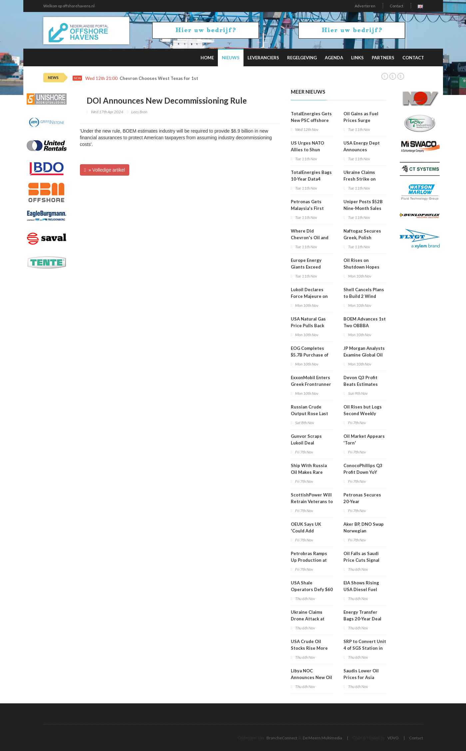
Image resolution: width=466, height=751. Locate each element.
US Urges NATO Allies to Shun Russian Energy (307, 149)
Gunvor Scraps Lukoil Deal (306, 439)
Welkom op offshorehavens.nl (69, 6)
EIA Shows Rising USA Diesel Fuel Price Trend (361, 589)
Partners (383, 57)
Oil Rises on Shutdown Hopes (361, 264)
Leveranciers (263, 57)
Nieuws (230, 57)
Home (207, 57)
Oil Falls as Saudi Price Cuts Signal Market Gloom (361, 560)
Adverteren (365, 6)
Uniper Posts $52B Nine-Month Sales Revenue (363, 208)
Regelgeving (302, 57)
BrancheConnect (281, 737)
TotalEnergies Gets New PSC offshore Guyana (311, 120)
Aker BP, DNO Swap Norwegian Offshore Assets (363, 530)
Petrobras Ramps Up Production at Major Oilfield (309, 560)
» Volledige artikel (104, 170)
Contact (396, 6)
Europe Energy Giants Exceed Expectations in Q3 (311, 267)
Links (357, 57)
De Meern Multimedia (322, 737)
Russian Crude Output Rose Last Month (309, 413)
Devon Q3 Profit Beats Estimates (360, 381)
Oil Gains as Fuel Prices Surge (360, 117)
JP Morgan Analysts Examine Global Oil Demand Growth (364, 355)
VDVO (393, 737)
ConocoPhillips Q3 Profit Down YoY (362, 469)
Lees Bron (139, 111)
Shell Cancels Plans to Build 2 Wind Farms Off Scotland (363, 296)
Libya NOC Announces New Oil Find (311, 677)
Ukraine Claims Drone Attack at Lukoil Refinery (307, 618)
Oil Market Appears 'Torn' (364, 439)
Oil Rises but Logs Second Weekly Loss (362, 413)
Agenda (334, 57)
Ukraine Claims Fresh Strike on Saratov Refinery (361, 179)
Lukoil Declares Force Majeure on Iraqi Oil (309, 296)
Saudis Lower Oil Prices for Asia (361, 674)
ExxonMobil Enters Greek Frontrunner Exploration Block (311, 384)
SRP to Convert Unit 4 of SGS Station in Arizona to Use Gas (364, 648)
